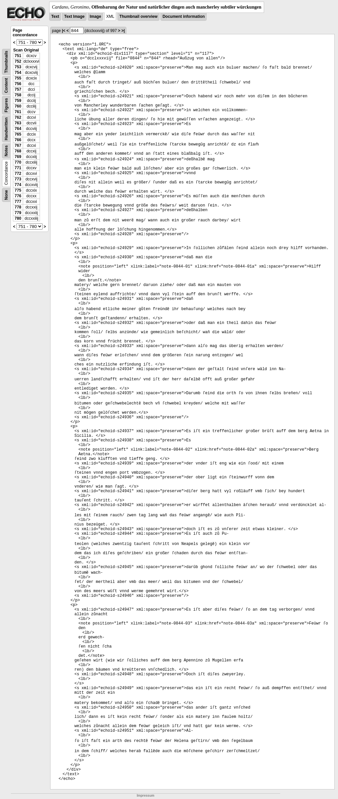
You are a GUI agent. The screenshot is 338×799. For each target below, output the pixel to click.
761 (18, 112)
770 (18, 162)
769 (18, 156)
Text (55, 16)
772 (18, 173)
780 (18, 218)
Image (95, 16)
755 (18, 78)
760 (18, 106)
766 (18, 140)
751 (18, 55)
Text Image (74, 16)
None (6, 195)
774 (18, 184)
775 (18, 190)
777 (18, 201)
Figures (6, 105)
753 (18, 67)
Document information (183, 16)
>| (123, 30)
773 (18, 179)
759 (18, 100)
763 (18, 123)
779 (18, 212)
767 (18, 145)
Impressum (145, 795)
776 (18, 196)
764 (18, 128)
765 (18, 134)
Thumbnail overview (138, 16)
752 (18, 61)
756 (18, 83)
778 (18, 207)
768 (18, 151)
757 (18, 89)
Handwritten (6, 128)
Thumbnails (6, 62)
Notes (6, 150)
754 (18, 72)
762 (18, 117)
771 (18, 168)
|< (63, 30)
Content (6, 85)
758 (18, 95)
